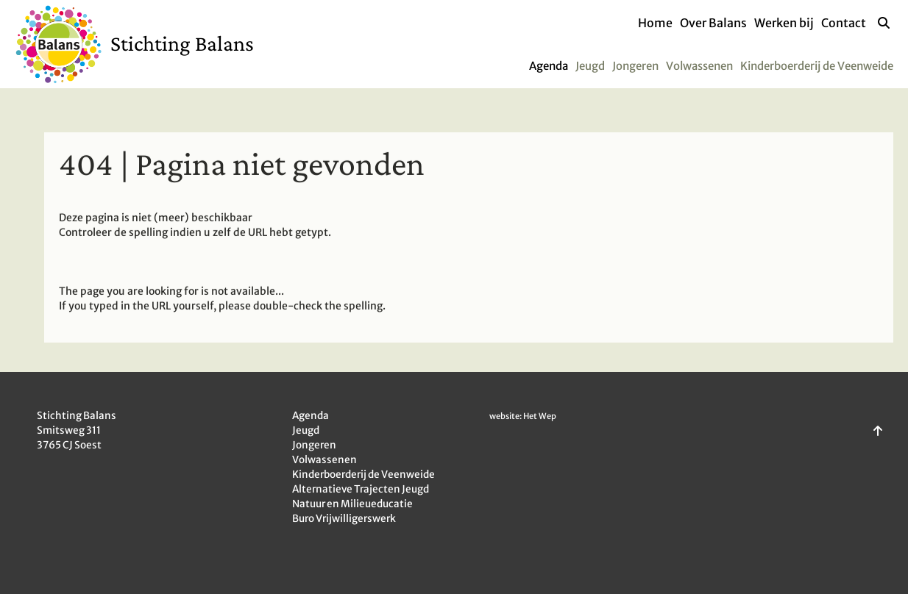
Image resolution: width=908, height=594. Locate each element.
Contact (843, 22)
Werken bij (784, 22)
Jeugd (590, 66)
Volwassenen (699, 66)
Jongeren (635, 66)
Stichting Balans (182, 43)
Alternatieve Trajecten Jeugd (360, 489)
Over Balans (713, 22)
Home (655, 22)
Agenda (548, 66)
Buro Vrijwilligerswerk (344, 518)
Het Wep (539, 416)
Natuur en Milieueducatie (352, 504)
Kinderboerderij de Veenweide (816, 66)
